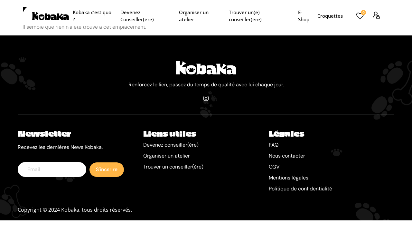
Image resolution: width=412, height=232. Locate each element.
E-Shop (305, 16)
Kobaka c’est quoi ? (94, 16)
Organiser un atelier (202, 16)
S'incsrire (106, 170)
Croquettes (329, 16)
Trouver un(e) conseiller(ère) (261, 16)
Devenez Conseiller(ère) (147, 16)
